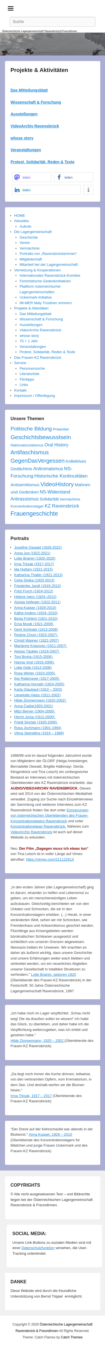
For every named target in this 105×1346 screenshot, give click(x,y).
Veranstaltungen (33, 346)
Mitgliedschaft (31, 259)
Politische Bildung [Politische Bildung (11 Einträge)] (31, 429)
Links (24, 385)
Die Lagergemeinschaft (33, 232)
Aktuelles (21, 221)
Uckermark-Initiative (36, 297)
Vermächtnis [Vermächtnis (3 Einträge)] (70, 499)
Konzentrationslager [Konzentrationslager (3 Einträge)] (27, 506)
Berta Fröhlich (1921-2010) (36, 618)
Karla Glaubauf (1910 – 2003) (38, 689)
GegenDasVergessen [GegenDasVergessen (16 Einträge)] (38, 461)
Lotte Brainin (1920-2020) (34, 558)
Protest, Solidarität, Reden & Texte (47, 352)
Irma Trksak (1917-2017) (34, 564)
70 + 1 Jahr (29, 341)
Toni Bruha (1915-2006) (33, 657)
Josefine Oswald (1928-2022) (38, 547)
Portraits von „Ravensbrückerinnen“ (48, 253)
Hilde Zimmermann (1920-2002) (40, 700)
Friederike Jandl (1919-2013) (37, 586)
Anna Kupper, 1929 (44, 1134)
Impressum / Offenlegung (34, 395)
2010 (68, 1134)
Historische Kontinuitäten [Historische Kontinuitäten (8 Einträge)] (60, 476)
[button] (31, 177)
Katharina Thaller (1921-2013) (38, 575)
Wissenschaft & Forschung (36, 102)
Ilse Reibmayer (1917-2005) (37, 678)
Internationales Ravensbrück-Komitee (50, 275)
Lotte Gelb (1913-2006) (33, 667)
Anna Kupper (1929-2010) (35, 608)
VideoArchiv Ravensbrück (35, 126)
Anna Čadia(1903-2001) (33, 706)
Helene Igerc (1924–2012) (35, 597)
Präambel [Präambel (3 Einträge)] (61, 429)
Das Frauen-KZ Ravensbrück (37, 357)
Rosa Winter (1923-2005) (35, 673)
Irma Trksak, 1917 (25, 1096)
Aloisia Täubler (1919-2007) (37, 651)
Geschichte (29, 237)
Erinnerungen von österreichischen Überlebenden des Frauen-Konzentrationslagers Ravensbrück (49, 815)
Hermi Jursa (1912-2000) (35, 717)
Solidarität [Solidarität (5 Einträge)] (49, 499)
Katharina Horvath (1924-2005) (39, 684)
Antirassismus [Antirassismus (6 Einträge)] (25, 498)
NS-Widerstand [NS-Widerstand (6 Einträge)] (55, 491)
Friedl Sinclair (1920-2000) (36, 722)
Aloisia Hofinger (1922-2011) (37, 602)
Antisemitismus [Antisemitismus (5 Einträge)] (25, 484)
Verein (25, 243)
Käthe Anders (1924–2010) (36, 613)
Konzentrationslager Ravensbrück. (38, 826)
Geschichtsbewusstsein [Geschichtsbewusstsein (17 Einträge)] (41, 437)
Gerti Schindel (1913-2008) (36, 629)
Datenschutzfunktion (38, 1248)
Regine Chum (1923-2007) (36, 635)
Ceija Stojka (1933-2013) (34, 580)
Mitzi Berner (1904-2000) (34, 711)
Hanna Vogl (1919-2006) (34, 662)
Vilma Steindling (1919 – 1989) (39, 733)
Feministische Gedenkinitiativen (45, 281)
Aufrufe (25, 226)
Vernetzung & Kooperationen (37, 270)
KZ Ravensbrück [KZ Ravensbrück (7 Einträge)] (62, 506)
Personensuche (32, 368)
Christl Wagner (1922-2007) (36, 640)
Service (20, 363)
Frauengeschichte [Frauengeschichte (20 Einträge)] (34, 513)
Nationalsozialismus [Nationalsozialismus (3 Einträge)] (27, 445)
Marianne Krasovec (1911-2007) (40, 646)
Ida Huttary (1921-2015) (33, 569)
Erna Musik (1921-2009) (34, 624)
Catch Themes (72, 1337)
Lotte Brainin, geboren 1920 (53, 974)
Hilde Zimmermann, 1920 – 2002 (38, 1040)
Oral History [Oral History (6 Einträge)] (56, 444)
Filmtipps (27, 379)
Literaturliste (29, 374)
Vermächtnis (30, 248)
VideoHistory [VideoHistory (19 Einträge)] (57, 484)
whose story (22, 138)
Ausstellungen (24, 114)
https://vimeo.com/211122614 (50, 859)
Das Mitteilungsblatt (29, 90)
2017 (48, 1096)
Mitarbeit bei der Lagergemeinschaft (49, 264)
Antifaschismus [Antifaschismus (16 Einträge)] (30, 452)
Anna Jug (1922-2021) (32, 553)
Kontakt (20, 390)
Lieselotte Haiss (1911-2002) (37, 695)
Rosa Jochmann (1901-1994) (37, 728)
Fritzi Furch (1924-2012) (33, 591)
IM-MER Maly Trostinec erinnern (46, 303)
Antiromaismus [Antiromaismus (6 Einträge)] (48, 468)
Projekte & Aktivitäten (39, 70)
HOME (19, 215)
